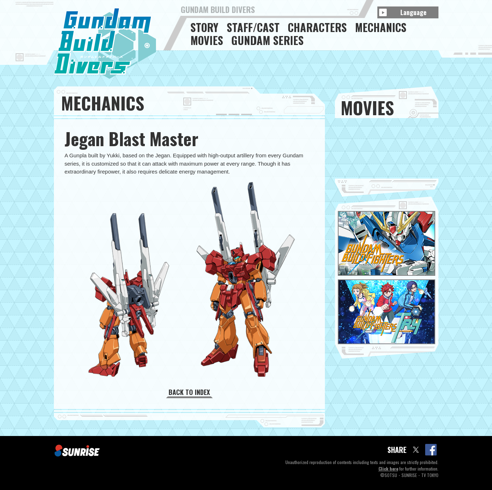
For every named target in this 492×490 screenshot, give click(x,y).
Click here (388, 469)
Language (413, 12)
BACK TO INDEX (189, 392)
